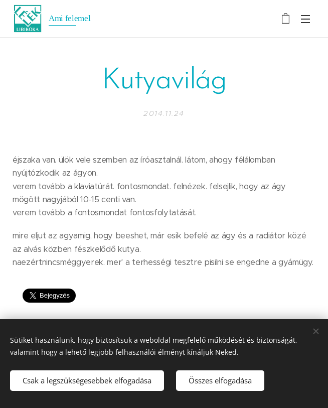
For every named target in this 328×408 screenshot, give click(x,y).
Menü (305, 19)
